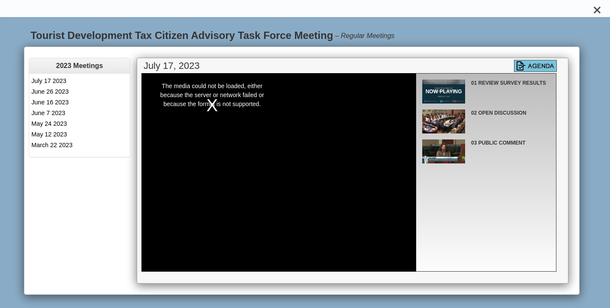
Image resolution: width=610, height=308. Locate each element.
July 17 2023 (48, 80)
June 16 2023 (50, 102)
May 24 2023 (49, 123)
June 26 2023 (50, 91)
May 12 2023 (49, 134)
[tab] (79, 65)
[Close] (597, 8)
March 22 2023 (51, 145)
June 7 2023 (48, 113)
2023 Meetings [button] (79, 65)
